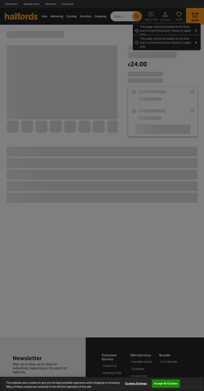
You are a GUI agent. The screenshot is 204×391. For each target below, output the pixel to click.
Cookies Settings (136, 383)
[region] (102, 384)
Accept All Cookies (166, 383)
